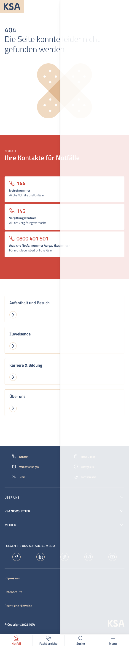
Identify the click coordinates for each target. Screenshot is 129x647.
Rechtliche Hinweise (18, 605)
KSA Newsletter (17, 511)
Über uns (12, 497)
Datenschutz (13, 592)
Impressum (13, 578)
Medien (10, 525)
